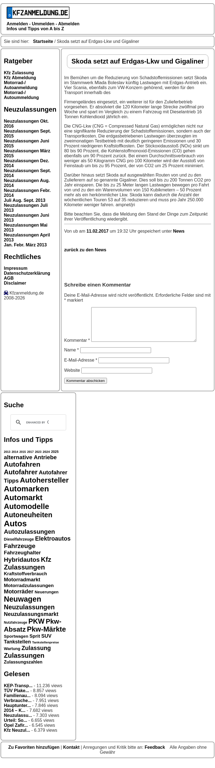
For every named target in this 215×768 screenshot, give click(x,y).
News (179, 231)
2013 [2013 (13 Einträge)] (7, 458)
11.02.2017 (98, 231)
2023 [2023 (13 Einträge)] (38, 458)
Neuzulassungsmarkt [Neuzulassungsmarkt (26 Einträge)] (31, 621)
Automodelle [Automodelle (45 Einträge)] (26, 513)
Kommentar (77, 347)
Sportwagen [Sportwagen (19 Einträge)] (16, 642)
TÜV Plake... (16, 697)
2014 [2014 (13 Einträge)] (15, 458)
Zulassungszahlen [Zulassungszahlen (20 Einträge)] (23, 668)
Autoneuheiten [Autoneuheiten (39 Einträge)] (28, 521)
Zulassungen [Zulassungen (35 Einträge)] (24, 662)
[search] (37, 429)
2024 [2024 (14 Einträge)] (46, 458)
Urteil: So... (15, 727)
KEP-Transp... (18, 692)
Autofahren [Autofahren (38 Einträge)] (22, 471)
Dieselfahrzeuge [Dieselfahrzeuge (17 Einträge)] (19, 546)
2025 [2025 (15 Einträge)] (54, 458)
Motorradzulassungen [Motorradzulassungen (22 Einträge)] (29, 592)
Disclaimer (15, 283)
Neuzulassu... (18, 722)
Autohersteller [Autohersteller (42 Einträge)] (44, 487)
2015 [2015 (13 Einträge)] (22, 458)
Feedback (155, 754)
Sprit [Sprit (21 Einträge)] (34, 642)
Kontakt (72, 754)
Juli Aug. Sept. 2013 (24, 200)
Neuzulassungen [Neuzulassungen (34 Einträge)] (29, 613)
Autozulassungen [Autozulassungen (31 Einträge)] (29, 538)
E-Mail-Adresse (80, 366)
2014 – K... (14, 717)
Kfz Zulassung (19, 72)
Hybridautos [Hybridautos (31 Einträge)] (22, 566)
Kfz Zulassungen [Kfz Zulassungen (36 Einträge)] (27, 569)
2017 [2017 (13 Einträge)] (30, 458)
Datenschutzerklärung (27, 273)
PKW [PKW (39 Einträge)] (36, 628)
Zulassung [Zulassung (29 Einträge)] (36, 654)
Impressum (15, 268)
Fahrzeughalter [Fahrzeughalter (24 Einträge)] (22, 559)
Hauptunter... (17, 712)
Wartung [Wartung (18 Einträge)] (12, 655)
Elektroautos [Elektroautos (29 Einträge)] (53, 545)
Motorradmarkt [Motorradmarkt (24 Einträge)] (22, 586)
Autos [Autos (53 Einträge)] (15, 530)
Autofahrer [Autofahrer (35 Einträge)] (20, 478)
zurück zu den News (85, 249)
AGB (9, 278)
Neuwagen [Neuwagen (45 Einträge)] (22, 605)
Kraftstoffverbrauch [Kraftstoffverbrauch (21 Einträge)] (25, 580)
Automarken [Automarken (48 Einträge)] (26, 495)
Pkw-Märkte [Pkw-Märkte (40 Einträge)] (46, 636)
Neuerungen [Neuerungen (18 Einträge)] (47, 598)
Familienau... (17, 702)
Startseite (43, 41)
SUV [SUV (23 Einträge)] (46, 642)
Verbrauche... (18, 707)
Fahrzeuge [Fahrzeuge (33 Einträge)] (19, 552)
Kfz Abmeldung (20, 77)
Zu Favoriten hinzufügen (34, 754)
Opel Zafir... (16, 732)
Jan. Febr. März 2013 (25, 245)
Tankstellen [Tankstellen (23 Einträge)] (17, 648)
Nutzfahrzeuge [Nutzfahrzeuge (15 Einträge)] (15, 629)
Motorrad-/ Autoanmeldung (20, 85)
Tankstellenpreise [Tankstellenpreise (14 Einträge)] (45, 649)
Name (71, 356)
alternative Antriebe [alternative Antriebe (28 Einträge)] (30, 464)
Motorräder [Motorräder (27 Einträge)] (18, 598)
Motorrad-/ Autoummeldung (21, 95)
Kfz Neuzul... (17, 736)
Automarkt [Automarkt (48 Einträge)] (23, 504)
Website (72, 377)
